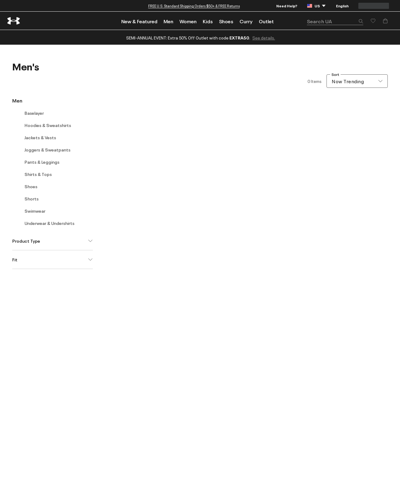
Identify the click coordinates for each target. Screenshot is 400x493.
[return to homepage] (13, 20)
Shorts (32, 198)
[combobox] (357, 81)
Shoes (226, 21)
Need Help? (286, 5)
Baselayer (34, 113)
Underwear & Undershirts (49, 223)
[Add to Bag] (385, 20)
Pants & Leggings (42, 162)
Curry (246, 21)
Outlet (266, 21)
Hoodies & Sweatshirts (48, 125)
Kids (208, 21)
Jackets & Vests (40, 137)
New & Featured (139, 21)
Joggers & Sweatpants (47, 149)
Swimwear (35, 211)
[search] (335, 21)
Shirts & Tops (38, 174)
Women (188, 21)
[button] (360, 22)
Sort (335, 74)
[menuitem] (139, 21)
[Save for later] (373, 20)
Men (168, 21)
